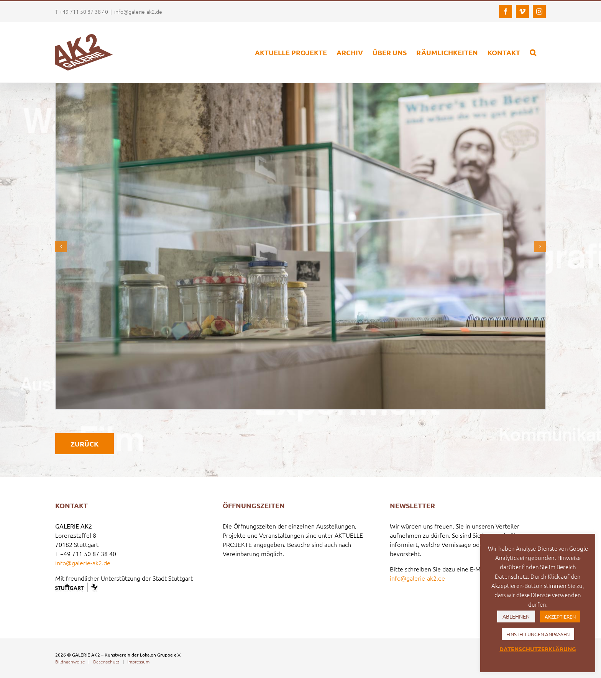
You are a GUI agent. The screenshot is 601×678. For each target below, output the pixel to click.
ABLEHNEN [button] (516, 616)
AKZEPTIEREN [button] (560, 616)
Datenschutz (106, 661)
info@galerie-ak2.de (138, 11)
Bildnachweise (70, 661)
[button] (533, 52)
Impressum (138, 661)
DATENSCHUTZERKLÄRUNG (537, 649)
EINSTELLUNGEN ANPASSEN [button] (538, 634)
